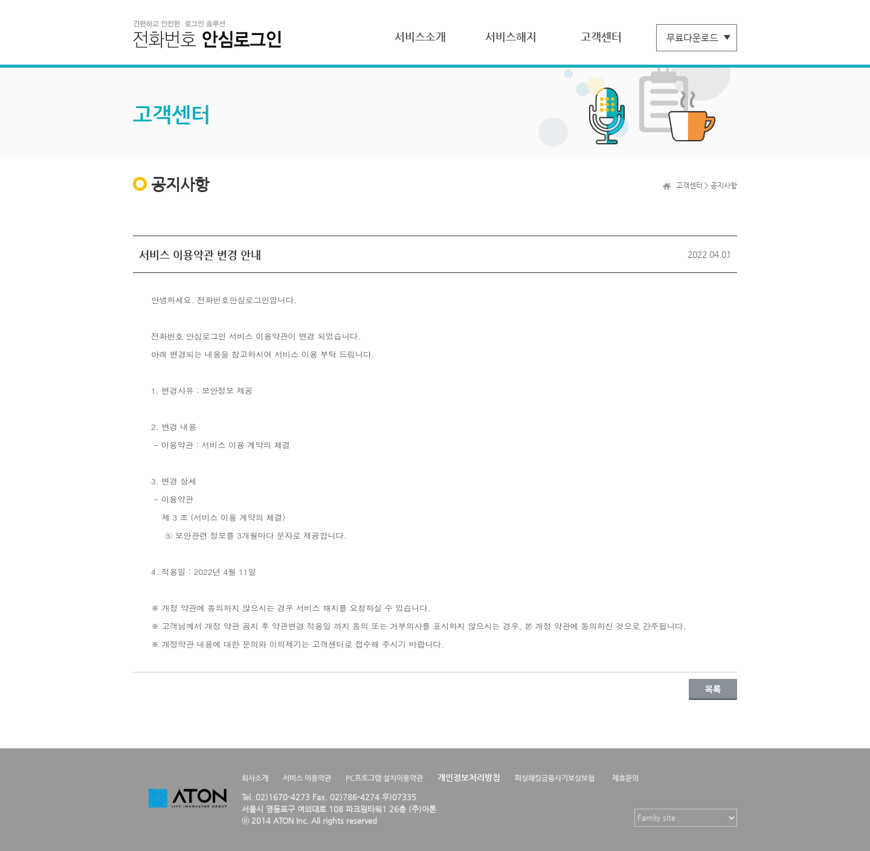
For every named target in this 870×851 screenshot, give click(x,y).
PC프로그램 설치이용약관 (384, 778)
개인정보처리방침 (468, 777)
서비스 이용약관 (307, 778)
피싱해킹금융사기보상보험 (554, 778)
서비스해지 (510, 36)
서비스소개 (420, 36)
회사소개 (255, 778)
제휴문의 (625, 778)
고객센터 (601, 36)
